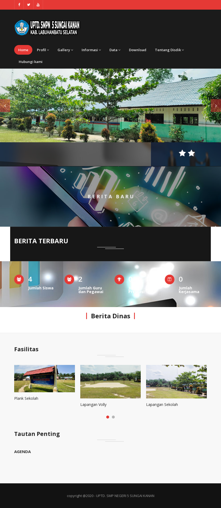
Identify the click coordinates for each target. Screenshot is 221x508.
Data (114, 50)
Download (137, 49)
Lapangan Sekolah (162, 404)
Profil (43, 50)
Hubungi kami (31, 61)
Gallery (65, 50)
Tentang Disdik (169, 50)
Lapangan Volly (93, 404)
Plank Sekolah (26, 398)
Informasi (91, 50)
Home (23, 49)
